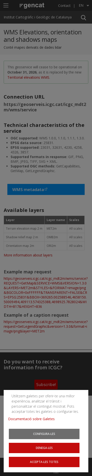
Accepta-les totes (44, 462)
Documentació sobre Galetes (33, 418)
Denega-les (44, 448)
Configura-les (44, 434)
